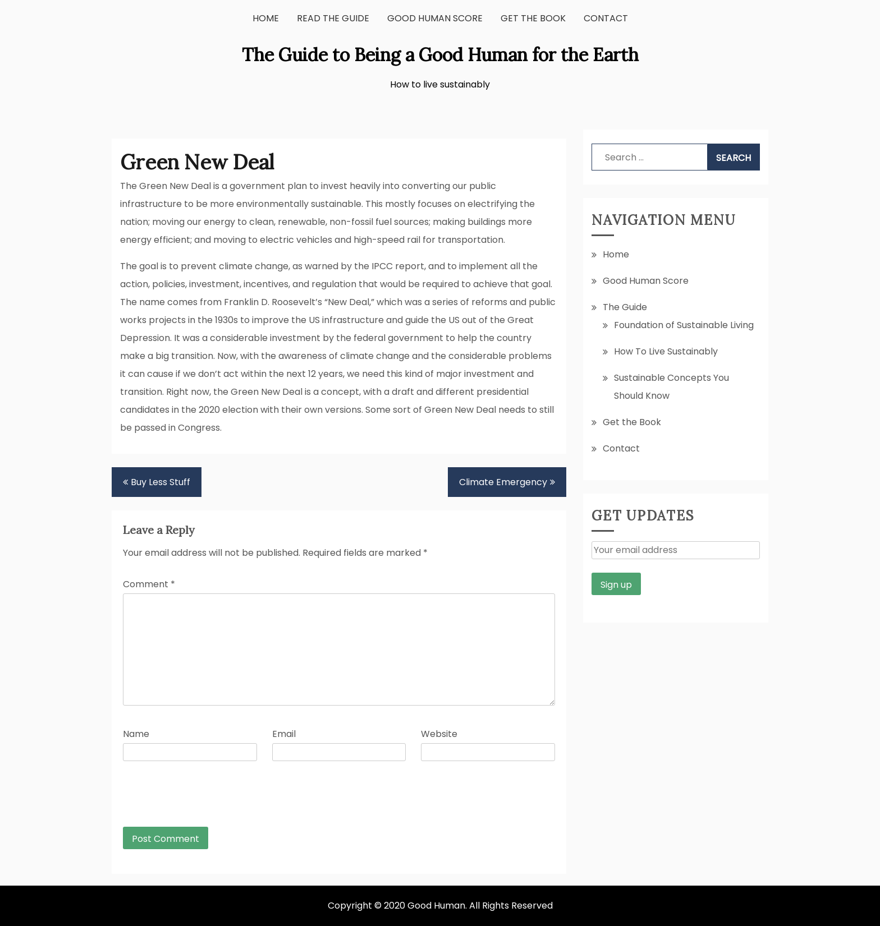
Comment (149, 584)
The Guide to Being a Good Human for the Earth (440, 54)
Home (266, 18)
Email (284, 733)
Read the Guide (333, 18)
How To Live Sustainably (666, 351)
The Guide (625, 307)
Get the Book (533, 18)
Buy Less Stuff (160, 482)
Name (136, 733)
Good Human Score (435, 18)
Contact (606, 18)
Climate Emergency (503, 482)
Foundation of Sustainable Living (684, 325)
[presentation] (199, 799)
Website (439, 733)
